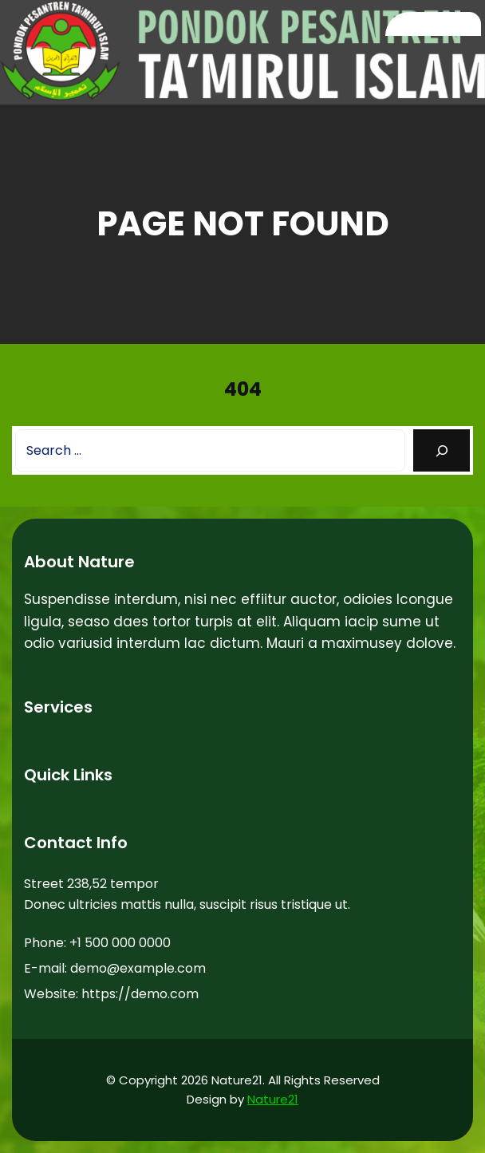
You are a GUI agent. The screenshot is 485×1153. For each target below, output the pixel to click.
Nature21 (272, 1099)
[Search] (441, 450)
